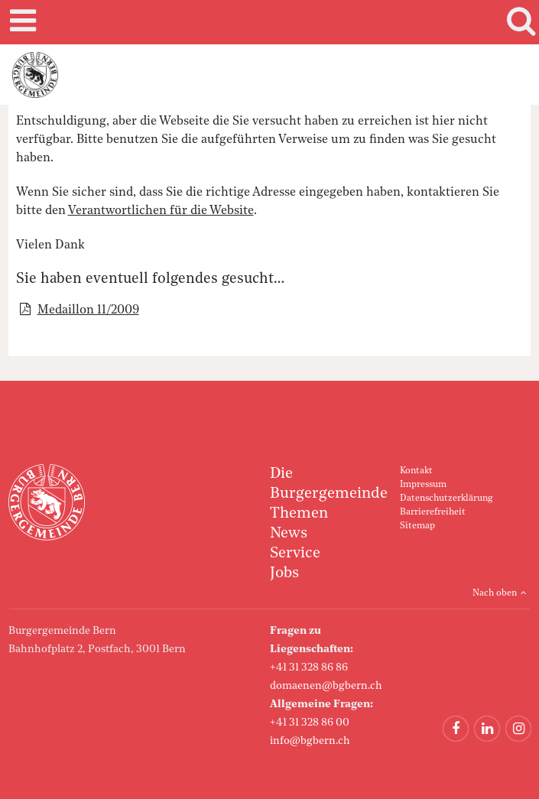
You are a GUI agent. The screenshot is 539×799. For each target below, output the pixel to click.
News (288, 533)
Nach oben (494, 593)
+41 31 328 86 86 (309, 667)
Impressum (423, 484)
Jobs (284, 573)
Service (295, 553)
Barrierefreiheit (433, 512)
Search (518, 22)
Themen (299, 513)
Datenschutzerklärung (446, 498)
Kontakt (416, 471)
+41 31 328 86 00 (309, 722)
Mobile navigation (20, 22)
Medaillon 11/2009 (88, 310)
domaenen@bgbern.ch (326, 685)
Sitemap (417, 526)
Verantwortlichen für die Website (161, 211)
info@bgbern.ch (310, 741)
